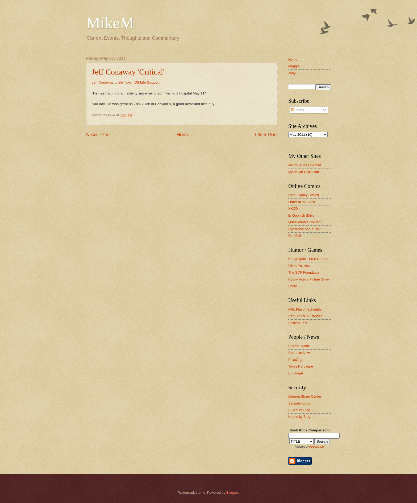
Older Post (266, 134)
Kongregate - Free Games (308, 259)
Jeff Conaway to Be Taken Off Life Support (126, 82)
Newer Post (98, 134)
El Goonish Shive (301, 215)
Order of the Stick (301, 202)
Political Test (297, 323)
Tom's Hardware (300, 366)
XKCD (293, 209)
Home (183, 134)
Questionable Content (305, 222)
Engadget (295, 373)
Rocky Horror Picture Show (309, 279)
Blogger (232, 492)
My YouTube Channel (304, 165)
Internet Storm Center (304, 396)
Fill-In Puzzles (299, 266)
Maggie (293, 66)
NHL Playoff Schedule (305, 309)
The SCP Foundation (304, 272)
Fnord (292, 286)
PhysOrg (295, 360)
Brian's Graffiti (299, 346)
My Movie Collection (303, 172)
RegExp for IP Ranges (305, 316)
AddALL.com (316, 446)
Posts (297, 110)
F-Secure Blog (299, 410)
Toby (291, 73)
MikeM (110, 23)
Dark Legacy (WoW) (303, 195)
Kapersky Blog (299, 417)
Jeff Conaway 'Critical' (128, 71)
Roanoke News (299, 353)
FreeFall (294, 236)
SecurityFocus (299, 403)
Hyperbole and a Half (304, 229)
